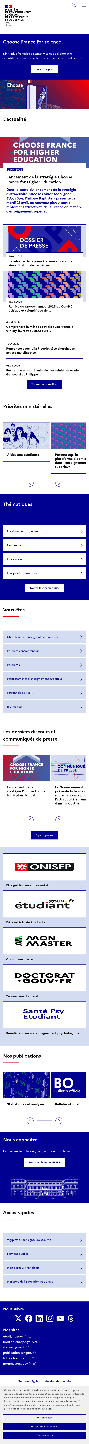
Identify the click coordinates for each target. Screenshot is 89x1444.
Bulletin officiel (67, 1104)
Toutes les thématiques (44, 588)
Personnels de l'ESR (20, 692)
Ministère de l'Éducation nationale (30, 1281)
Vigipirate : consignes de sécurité (29, 1240)
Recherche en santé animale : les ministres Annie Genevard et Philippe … (42, 372)
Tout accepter (44, 1435)
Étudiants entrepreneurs (23, 651)
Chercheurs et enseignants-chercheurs (32, 637)
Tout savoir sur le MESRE (44, 1162)
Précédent (30, 483)
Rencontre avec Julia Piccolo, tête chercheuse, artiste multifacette (41, 350)
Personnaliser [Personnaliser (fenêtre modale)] (44, 1417)
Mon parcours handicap (23, 1267)
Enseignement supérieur (23, 531)
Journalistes (15, 706)
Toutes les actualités (44, 384)
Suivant (58, 483)
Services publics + (19, 1253)
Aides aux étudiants (23, 455)
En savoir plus (44, 69)
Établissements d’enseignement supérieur (34, 679)
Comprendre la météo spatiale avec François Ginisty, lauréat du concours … (39, 329)
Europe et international (22, 573)
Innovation (14, 559)
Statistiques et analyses (25, 1104)
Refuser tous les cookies (45, 1426)
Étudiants (13, 665)
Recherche (14, 545)
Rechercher (74, 3)
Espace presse (45, 835)
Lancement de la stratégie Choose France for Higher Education (39, 179)
